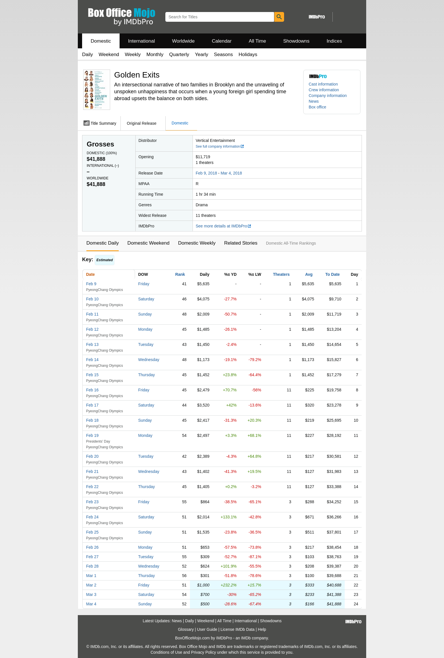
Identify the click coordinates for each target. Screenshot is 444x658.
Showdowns (296, 41)
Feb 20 (92, 456)
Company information (328, 95)
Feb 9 (91, 284)
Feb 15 (92, 374)
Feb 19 (92, 435)
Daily (87, 54)
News (314, 101)
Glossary (186, 629)
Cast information (323, 84)
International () (103, 166)
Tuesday (145, 344)
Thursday (146, 374)
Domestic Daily (102, 243)
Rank (180, 274)
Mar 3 (91, 594)
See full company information (220, 146)
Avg (309, 274)
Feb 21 (92, 471)
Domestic (101, 41)
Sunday (145, 314)
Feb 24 (92, 517)
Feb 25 (92, 532)
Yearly (201, 54)
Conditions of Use (166, 652)
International (141, 41)
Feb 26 (92, 547)
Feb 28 (92, 566)
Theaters (281, 274)
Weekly (132, 54)
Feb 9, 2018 (206, 173)
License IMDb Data (238, 629)
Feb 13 (92, 344)
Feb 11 (92, 314)
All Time (257, 41)
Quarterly (179, 54)
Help (262, 629)
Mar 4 (91, 604)
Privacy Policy (203, 652)
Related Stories (240, 243)
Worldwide (183, 41)
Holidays (248, 54)
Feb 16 (92, 390)
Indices (334, 41)
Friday (143, 284)
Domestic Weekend (148, 243)
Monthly (155, 54)
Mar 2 (91, 585)
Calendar (222, 41)
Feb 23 (92, 502)
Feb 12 (92, 329)
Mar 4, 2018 (231, 173)
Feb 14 (92, 359)
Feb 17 (92, 405)
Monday (145, 329)
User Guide (207, 629)
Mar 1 (91, 575)
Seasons (223, 54)
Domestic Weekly (196, 243)
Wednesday (148, 359)
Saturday (146, 299)
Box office (317, 107)
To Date (332, 274)
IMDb (246, 638)
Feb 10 (92, 299)
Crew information (324, 90)
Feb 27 (92, 556)
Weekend (109, 54)
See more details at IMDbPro (223, 226)
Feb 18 (92, 420)
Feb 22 (92, 486)
